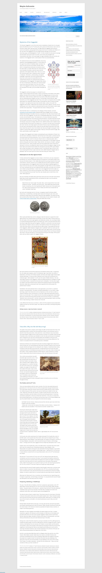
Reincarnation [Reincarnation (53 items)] (78, 173)
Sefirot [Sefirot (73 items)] (78, 175)
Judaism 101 (38, 12)
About (66, 12)
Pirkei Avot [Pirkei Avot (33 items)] (72, 171)
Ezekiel (21, 547)
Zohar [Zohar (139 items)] (68, 178)
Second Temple (53, 552)
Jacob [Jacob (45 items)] (78, 164)
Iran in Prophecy (69, 55)
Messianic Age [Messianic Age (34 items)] (68, 169)
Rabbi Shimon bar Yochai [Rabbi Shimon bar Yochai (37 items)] (75, 172)
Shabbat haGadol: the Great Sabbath (73, 50)
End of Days (22, 315)
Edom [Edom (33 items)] (76, 159)
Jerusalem (46, 547)
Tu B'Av (44, 553)
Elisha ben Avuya (56, 313)
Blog (21, 12)
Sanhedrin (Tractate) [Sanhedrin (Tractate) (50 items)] (71, 175)
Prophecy (54, 12)
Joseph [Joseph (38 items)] (72, 166)
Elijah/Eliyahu (49, 313)
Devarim (57, 545)
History (35, 547)
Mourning (49, 549)
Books (26, 12)
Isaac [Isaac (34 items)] (70, 164)
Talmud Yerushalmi (30, 318)
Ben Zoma (40, 313)
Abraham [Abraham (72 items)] (69, 156)
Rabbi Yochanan (37, 552)
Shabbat (57, 552)
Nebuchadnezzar (54, 549)
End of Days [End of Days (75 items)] (76, 161)
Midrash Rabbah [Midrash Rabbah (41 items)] (78, 169)
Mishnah (23, 316)
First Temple (25, 547)
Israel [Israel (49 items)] (75, 164)
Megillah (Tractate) (27, 549)
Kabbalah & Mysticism (37, 312)
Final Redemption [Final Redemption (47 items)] (70, 162)
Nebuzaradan (22, 550)
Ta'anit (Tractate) (29, 553)
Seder (54, 316)
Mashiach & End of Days (46, 312)
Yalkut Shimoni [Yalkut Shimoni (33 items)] (75, 176)
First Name (70, 70)
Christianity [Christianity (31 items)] (68, 159)
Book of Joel (44, 313)
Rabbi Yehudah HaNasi (28, 552)
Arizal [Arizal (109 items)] (71, 158)
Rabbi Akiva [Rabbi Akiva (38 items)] (68, 172)
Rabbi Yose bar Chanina (44, 552)
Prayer (26, 550)
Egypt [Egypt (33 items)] (78, 159)
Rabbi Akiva (34, 316)
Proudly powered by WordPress (25, 566)
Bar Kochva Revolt (30, 313)
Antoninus (39, 545)
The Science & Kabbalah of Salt (72, 52)
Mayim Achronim (27, 6)
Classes (31, 12)
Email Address (71, 66)
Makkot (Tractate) (55, 547)
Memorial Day (34, 549)
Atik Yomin (24, 313)
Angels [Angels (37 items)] (67, 158)
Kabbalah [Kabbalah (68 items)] (77, 166)
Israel (60, 12)
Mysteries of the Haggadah (29, 42)
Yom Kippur (58, 553)
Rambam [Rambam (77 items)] (69, 173)
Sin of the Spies (23, 553)
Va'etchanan (48, 553)
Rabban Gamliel (31, 550)
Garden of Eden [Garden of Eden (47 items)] (70, 163)
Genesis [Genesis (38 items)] (67, 164)
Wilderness (53, 553)
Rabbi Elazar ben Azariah (42, 316)
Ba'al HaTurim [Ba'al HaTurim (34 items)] (76, 158)
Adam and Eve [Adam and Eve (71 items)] (76, 156)
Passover (27, 316)
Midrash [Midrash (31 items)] (72, 169)
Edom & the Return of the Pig (71, 44)
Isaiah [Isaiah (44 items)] (72, 164)
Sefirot (24, 318)
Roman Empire (50, 316)
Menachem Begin (40, 549)
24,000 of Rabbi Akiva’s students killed (28, 198)
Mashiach (53, 315)
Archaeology (47, 12)
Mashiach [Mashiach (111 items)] (76, 168)
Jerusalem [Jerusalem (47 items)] (68, 166)
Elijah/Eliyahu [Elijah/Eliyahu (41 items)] (69, 161)
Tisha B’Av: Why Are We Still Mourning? (33, 327)
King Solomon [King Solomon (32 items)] (74, 167)
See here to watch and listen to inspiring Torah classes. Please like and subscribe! (73, 87)
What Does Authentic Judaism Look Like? (74, 53)
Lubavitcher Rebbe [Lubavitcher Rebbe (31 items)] (69, 168)
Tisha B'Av (40, 553)
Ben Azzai (36, 313)
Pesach (30, 316)
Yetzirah (35, 318)
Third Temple (35, 553)
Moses (45, 549)
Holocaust (39, 547)
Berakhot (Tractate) (45, 545)
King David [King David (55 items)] (69, 167)
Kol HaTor (48, 315)
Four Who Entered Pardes (37, 315)
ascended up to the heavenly (27, 112)
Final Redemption (28, 315)
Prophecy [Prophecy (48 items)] (76, 171)
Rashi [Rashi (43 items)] (73, 173)
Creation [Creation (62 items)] (72, 159)
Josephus (50, 547)
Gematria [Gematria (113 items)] (78, 163)
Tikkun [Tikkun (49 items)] (76, 176)
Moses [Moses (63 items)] (68, 171)
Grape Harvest (31, 547)
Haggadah (44, 315)
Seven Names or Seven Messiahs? (72, 48)
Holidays (31, 312)
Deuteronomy (52, 545)
